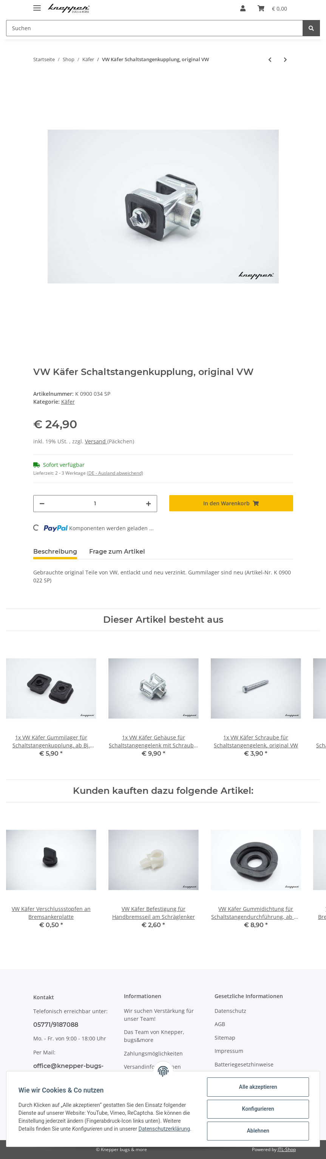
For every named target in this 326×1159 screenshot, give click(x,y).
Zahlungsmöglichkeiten (153, 1053)
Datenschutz (230, 1010)
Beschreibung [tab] (55, 551)
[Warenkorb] (272, 8)
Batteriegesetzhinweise (244, 1064)
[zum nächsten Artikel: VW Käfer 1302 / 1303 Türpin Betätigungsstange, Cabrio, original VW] (285, 59)
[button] (243, 8)
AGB (220, 1024)
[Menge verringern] (42, 503)
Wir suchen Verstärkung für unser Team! (159, 1014)
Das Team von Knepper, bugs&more (154, 1035)
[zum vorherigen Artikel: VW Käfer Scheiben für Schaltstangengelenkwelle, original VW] (270, 59)
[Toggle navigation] (37, 4)
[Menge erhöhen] (148, 503)
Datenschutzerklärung (164, 1129)
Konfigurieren (258, 1109)
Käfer (68, 401)
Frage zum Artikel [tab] (117, 551)
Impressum (229, 1050)
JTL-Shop (287, 1149)
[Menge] (95, 503)
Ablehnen (258, 1131)
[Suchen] (154, 28)
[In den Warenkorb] (231, 503)
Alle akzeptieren (258, 1087)
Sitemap (225, 1037)
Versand (96, 441)
